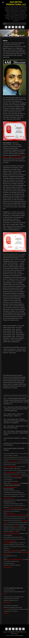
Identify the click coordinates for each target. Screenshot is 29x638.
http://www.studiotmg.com (16, 475)
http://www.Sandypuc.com (15, 483)
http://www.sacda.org (8, 567)
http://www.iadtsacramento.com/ (14, 550)
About (5, 40)
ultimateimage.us (7, 602)
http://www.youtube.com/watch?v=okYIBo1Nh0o (16, 514)
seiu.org (5, 593)
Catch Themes (20, 635)
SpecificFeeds (23, 27)
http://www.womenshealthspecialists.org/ (14, 559)
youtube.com (6, 613)
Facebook (6, 27)
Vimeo (16, 27)
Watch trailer (15, 526)
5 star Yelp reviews (15, 157)
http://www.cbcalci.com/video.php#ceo (11, 533)
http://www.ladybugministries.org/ (10, 487)
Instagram (19, 27)
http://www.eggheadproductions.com (11, 466)
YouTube (13, 27)
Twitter (9, 27)
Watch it (15, 531)
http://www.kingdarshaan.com (11, 472)
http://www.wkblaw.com (9, 498)
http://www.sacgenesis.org (13, 461)
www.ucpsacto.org (10, 513)
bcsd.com (5, 609)
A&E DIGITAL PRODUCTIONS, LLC (16, 3)
